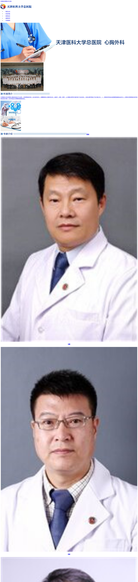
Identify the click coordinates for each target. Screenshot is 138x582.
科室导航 (8, 13)
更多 (88, 134)
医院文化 (8, 11)
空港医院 (8, 20)
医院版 (6, 1)
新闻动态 (8, 16)
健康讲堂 (8, 18)
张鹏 (69, 344)
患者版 (2, 1)
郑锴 (69, 554)
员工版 (9, 1)
